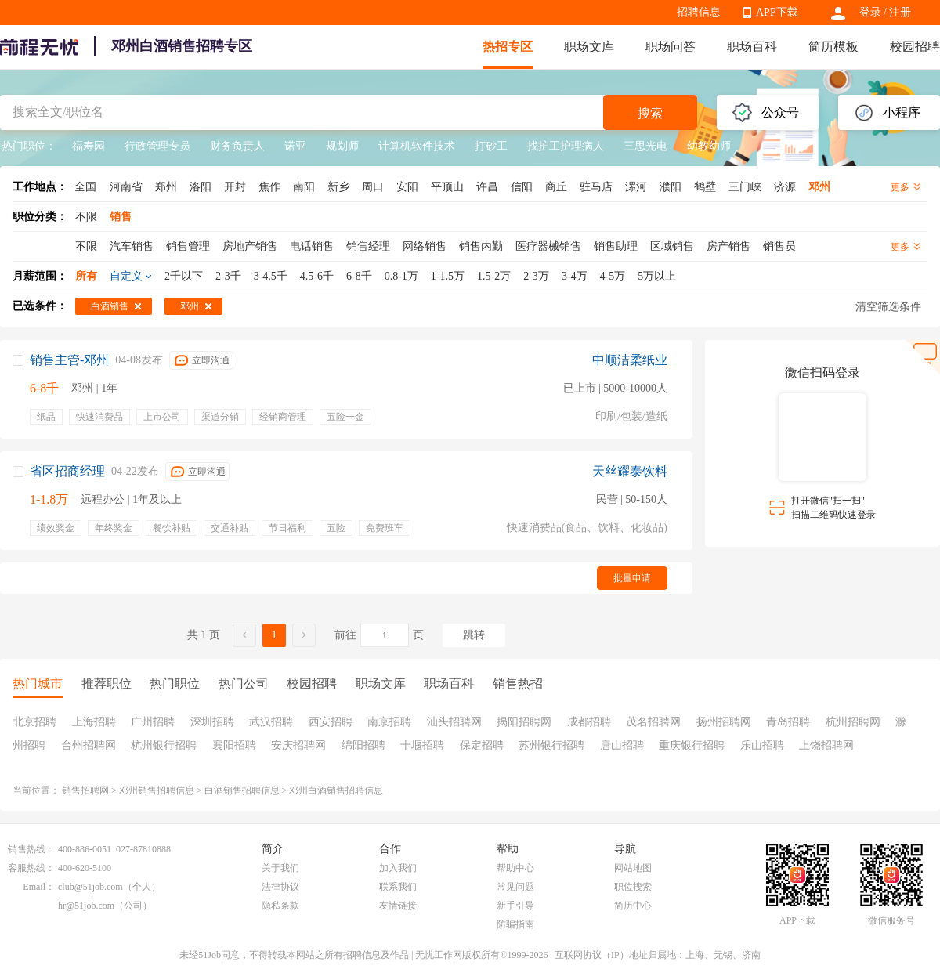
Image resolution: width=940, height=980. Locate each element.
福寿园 (88, 146)
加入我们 (398, 867)
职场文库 (589, 46)
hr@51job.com (86, 905)
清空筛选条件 (888, 307)
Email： (39, 886)
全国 (85, 187)
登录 (870, 12)
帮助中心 (515, 867)
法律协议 (280, 886)
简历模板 (833, 46)
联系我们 (398, 886)
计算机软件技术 (416, 146)
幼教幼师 (709, 146)
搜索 (650, 113)
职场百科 (752, 46)
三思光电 (645, 146)
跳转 (474, 635)
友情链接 (398, 905)
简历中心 (633, 905)
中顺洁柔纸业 (629, 360)
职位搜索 (633, 886)
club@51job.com (90, 886)
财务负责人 (237, 146)
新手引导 (515, 905)
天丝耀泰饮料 (629, 471)
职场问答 (670, 46)
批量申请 (632, 578)
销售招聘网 (85, 790)
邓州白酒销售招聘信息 (336, 790)
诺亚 (295, 146)
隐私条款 (280, 905)
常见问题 (515, 886)
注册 (900, 12)
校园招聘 (915, 46)
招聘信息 (699, 12)
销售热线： (31, 849)
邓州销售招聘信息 (156, 790)
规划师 (342, 146)
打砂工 (491, 146)
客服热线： (31, 867)
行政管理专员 (157, 146)
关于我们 (280, 867)
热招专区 (508, 46)
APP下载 (777, 12)
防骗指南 (515, 924)
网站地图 (633, 867)
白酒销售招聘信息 (242, 790)
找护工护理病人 (565, 146)
